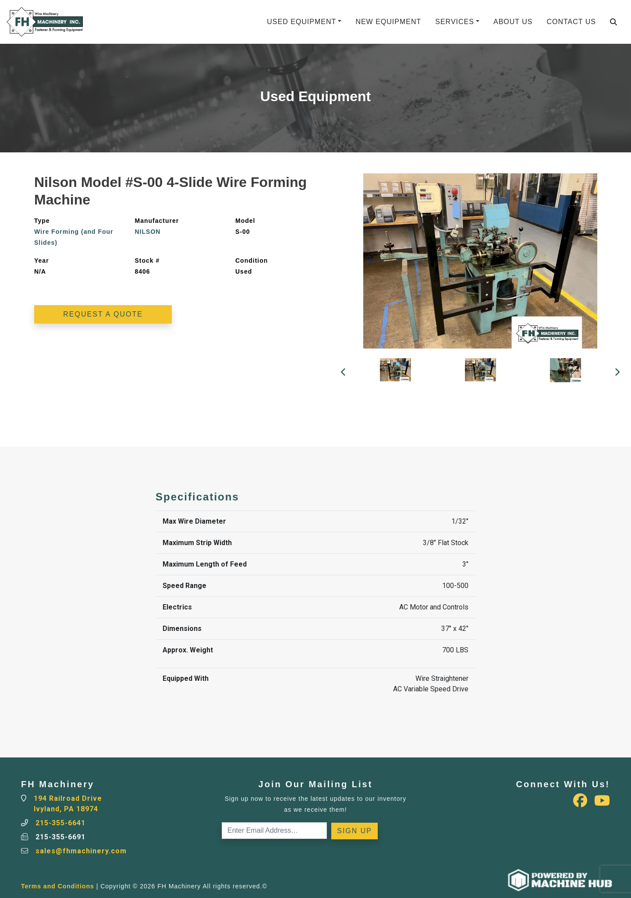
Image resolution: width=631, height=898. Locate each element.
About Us (513, 21)
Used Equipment (301, 21)
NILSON (148, 231)
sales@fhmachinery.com (81, 851)
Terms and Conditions (57, 886)
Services (454, 21)
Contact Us (571, 21)
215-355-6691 (60, 837)
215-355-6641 (60, 823)
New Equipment (388, 21)
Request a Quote (103, 314)
